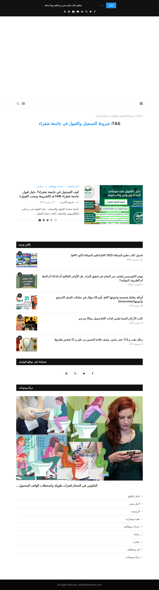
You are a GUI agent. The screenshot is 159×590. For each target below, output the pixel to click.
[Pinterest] (66, 373)
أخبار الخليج (73, 186)
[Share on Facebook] (51, 220)
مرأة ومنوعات (133, 557)
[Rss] (65, 11)
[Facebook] (94, 11)
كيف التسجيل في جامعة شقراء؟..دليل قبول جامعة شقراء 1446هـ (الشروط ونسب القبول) (48, 194)
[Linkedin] (82, 11)
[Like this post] (55, 220)
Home (140, 115)
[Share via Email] (40, 220)
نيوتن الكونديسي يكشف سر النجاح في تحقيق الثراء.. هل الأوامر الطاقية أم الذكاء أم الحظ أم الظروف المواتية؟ (92, 278)
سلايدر (40, 186)
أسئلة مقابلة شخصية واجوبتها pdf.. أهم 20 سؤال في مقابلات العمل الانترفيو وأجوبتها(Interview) (99, 299)
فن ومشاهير (133, 549)
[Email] (73, 11)
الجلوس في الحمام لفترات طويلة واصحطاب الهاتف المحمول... (56, 485)
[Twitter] (91, 11)
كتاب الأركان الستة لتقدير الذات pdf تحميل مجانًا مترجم (111, 318)
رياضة (137, 534)
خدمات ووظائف (55, 186)
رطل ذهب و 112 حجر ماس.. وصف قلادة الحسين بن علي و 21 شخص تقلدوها (98, 339)
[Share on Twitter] (48, 220)
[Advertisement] (79, 68)
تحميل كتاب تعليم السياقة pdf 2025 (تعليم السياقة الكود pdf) (106, 255)
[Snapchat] (69, 11)
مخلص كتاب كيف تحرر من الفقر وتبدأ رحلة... (62, 5)
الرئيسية (135, 511)
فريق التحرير (66, 202)
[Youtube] (78, 11)
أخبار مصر (134, 503)
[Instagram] (86, 11)
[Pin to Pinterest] (44, 220)
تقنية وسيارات (133, 519)
